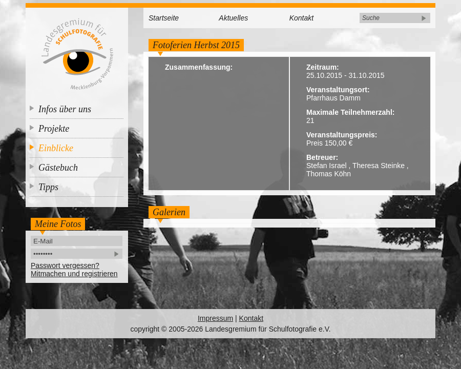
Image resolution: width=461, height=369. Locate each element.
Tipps (48, 187)
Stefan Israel (326, 165)
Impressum (215, 318)
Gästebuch (58, 167)
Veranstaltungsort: (338, 90)
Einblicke (55, 148)
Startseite (164, 18)
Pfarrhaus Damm (333, 98)
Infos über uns (64, 109)
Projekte (53, 129)
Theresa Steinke (378, 165)
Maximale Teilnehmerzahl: (350, 112)
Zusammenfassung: (199, 67)
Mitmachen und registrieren (74, 274)
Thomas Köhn (328, 174)
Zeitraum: (322, 67)
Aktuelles (233, 18)
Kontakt (301, 18)
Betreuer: (322, 157)
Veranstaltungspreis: (342, 135)
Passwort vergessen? (65, 265)
